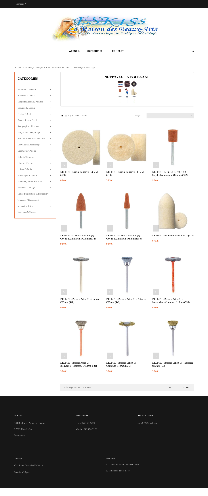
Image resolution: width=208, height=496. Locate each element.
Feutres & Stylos (25, 114)
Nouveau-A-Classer (27, 212)
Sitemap (18, 458)
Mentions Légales (22, 472)
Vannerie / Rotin (25, 206)
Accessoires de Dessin (28, 120)
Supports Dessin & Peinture (30, 101)
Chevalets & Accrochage (29, 144)
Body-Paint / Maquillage (29, 132)
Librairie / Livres (25, 163)
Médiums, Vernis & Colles (30, 181)
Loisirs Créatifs (25, 169)
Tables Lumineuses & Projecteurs (33, 194)
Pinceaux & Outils (26, 95)
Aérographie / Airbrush (28, 126)
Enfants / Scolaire (26, 157)
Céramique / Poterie (27, 151)
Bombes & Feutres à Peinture (31, 138)
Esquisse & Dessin (26, 108)
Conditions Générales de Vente (28, 465)
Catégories (28, 78)
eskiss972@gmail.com (147, 423)
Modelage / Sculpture (27, 175)
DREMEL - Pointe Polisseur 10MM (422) (172, 235)
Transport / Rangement (28, 200)
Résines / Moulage (26, 187)
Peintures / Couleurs (27, 89)
